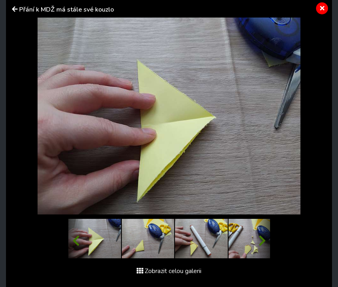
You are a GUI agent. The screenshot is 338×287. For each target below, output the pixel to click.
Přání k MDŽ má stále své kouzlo (66, 9)
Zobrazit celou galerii (169, 271)
